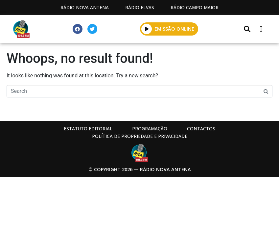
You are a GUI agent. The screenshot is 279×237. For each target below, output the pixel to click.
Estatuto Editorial (88, 128)
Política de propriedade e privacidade (139, 136)
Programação (149, 128)
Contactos (201, 128)
